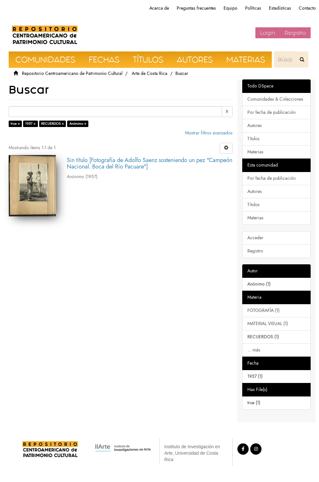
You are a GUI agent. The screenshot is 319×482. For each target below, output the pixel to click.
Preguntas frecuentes (196, 8)
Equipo (230, 8)
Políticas (253, 8)
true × (15, 123)
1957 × (30, 123)
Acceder (255, 238)
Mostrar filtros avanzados (209, 133)
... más (253, 350)
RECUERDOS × (52, 123)
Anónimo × (77, 123)
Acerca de (159, 8)
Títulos (253, 139)
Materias (255, 152)
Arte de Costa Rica (149, 73)
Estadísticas (280, 8)
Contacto (307, 8)
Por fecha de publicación (271, 112)
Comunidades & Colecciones (275, 99)
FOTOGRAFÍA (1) (263, 310)
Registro (295, 32)
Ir (227, 111)
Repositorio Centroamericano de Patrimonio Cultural (72, 73)
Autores (254, 126)
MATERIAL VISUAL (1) (267, 324)
